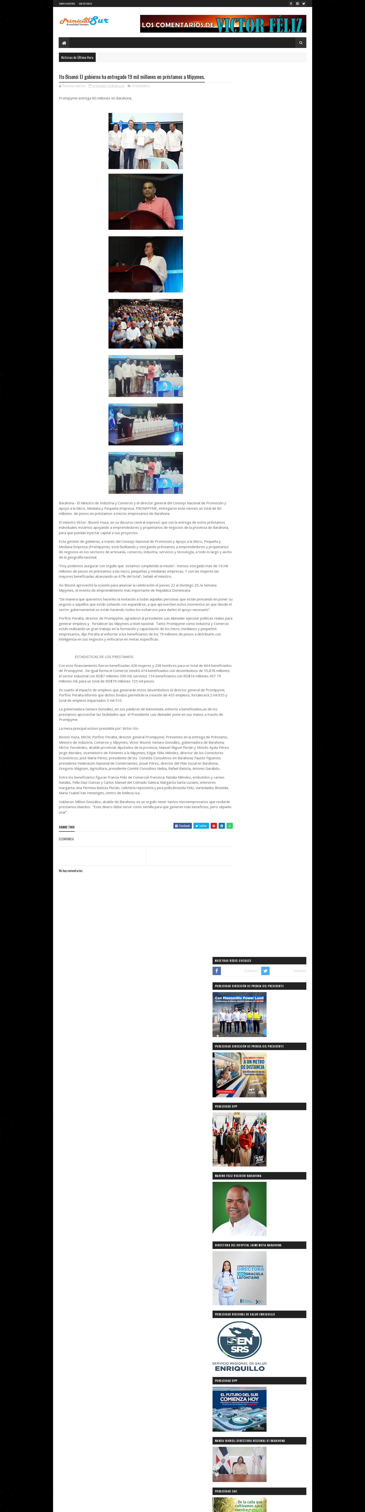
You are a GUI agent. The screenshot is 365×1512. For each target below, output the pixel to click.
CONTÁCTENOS (85, 3)
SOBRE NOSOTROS (67, 3)
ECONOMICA (140, 86)
